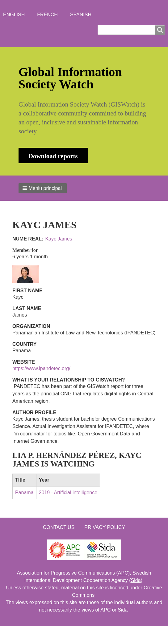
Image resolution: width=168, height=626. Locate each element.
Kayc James (58, 238)
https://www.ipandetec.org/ (41, 368)
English (14, 14)
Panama (24, 492)
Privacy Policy (104, 527)
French (47, 14)
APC (123, 573)
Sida (136, 580)
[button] (43, 188)
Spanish (80, 14)
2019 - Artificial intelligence (68, 492)
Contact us (59, 527)
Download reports (53, 156)
